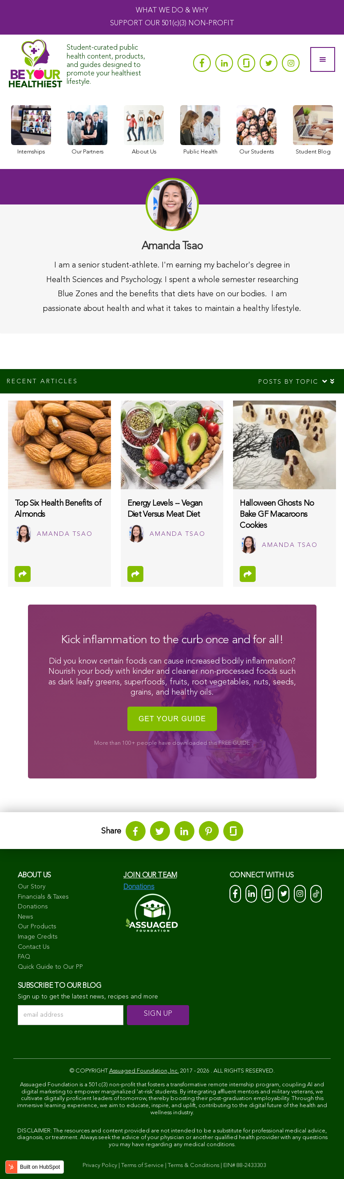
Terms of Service (142, 1165)
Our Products (37, 927)
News (25, 917)
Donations (33, 907)
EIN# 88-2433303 (244, 1165)
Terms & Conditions (193, 1165)
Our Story (31, 887)
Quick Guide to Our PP (50, 967)
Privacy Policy (100, 1165)
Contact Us (34, 947)
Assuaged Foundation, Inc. (144, 1071)
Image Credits (38, 937)
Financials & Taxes (43, 897)
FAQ (24, 957)
